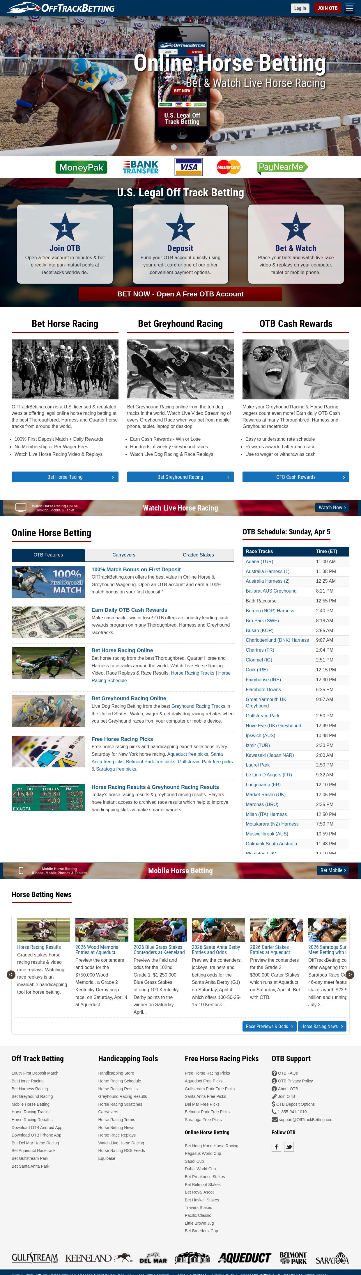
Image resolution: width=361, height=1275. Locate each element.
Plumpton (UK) (261, 853)
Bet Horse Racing (65, 323)
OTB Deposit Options (295, 1104)
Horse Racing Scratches (120, 1104)
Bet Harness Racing (30, 1088)
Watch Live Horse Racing (180, 508)
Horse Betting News (116, 1127)
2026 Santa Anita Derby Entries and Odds (216, 949)
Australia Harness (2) (267, 581)
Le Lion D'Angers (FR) (269, 774)
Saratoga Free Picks (203, 1119)
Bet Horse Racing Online (122, 650)
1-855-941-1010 (292, 1111)
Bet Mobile (333, 870)
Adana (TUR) (259, 561)
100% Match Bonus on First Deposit (136, 569)
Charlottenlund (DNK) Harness (277, 640)
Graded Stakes (198, 554)
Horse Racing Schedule (119, 1081)
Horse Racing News (322, 1026)
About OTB (288, 1088)
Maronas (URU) (262, 804)
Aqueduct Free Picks (203, 1081)
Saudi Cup (194, 1161)
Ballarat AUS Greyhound (271, 590)
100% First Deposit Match (35, 1073)
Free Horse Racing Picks (122, 739)
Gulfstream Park (262, 715)
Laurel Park (258, 764)
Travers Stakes (198, 1207)
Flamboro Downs (263, 689)
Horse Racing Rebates (32, 1119)
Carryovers (123, 554)
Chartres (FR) (260, 650)
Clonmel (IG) (259, 659)
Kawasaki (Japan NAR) (270, 755)
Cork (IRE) (257, 669)
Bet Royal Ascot (199, 1192)
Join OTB (286, 1096)
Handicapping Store (116, 1073)
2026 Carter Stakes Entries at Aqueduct (270, 949)
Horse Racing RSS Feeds (121, 1150)
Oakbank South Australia (271, 843)
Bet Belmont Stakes (203, 1184)
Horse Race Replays (117, 1135)
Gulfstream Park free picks (205, 761)
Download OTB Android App (37, 1127)
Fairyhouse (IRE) (263, 679)
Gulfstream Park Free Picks (210, 1088)
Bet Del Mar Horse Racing (35, 1143)
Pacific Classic (198, 1215)
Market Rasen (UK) (266, 794)
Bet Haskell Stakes (202, 1200)
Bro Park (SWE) (262, 620)
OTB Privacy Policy (295, 1081)
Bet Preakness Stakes (205, 1176)
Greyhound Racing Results (185, 787)
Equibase (106, 1158)
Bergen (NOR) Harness (270, 610)
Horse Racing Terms (116, 1119)
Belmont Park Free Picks (207, 1111)
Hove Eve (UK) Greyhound (273, 725)
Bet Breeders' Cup (201, 1230)
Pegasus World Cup (203, 1153)
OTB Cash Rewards (295, 323)
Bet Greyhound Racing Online (129, 698)
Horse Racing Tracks (193, 673)
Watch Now (332, 508)
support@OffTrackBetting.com (306, 1119)
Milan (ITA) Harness (266, 814)
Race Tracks (259, 551)
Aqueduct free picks (187, 754)
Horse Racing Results (119, 787)
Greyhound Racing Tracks (198, 706)
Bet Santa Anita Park (30, 1166)
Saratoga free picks (116, 769)
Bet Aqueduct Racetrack (33, 1150)
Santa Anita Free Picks (205, 1096)
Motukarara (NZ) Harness (272, 823)
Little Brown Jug (199, 1223)
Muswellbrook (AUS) (267, 833)
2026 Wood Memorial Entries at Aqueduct (97, 949)
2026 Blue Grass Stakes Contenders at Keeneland (159, 949)
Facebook (276, 1147)
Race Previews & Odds (269, 1026)
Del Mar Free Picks (202, 1104)
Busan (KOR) (259, 630)
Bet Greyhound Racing (180, 323)
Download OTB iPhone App (36, 1135)
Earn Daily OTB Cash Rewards (129, 610)
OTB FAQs (288, 1073)
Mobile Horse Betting (180, 870)
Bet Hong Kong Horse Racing (211, 1146)
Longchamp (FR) (263, 784)
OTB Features (48, 554)
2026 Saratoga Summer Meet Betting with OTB (332, 949)
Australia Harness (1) (267, 571)
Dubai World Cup (200, 1168)
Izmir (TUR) (258, 745)
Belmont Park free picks (150, 761)
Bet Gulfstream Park (30, 1158)
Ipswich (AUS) (260, 735)
